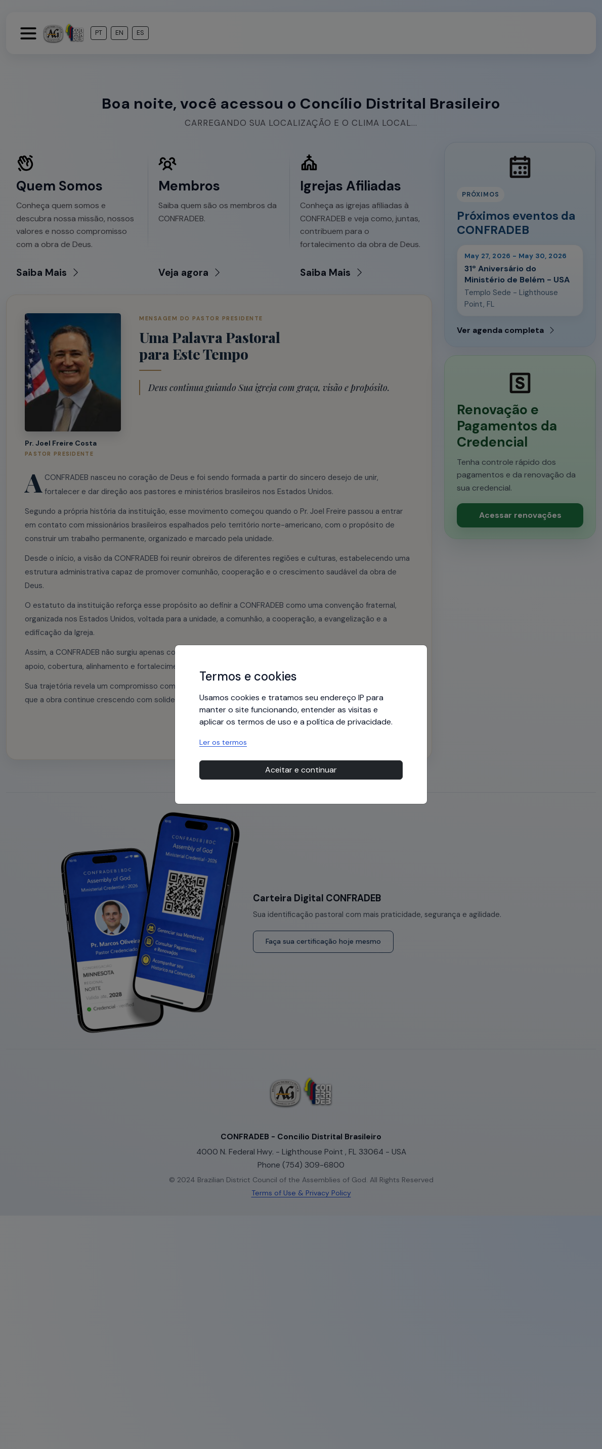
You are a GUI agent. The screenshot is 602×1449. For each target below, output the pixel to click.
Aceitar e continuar (301, 769)
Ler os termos (223, 742)
